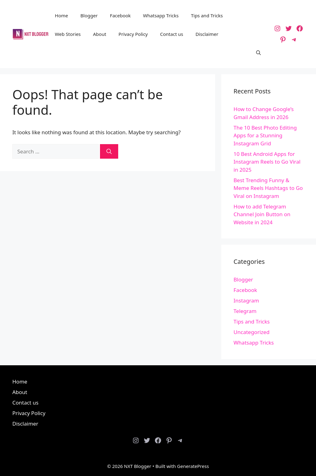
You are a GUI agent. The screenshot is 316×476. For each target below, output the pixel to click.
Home (61, 15)
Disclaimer (206, 34)
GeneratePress (193, 466)
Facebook (120, 15)
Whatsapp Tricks (161, 15)
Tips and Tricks (207, 15)
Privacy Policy (133, 34)
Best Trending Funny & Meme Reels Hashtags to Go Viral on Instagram (268, 188)
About (99, 34)
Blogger (89, 15)
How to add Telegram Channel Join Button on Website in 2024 (262, 214)
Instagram (246, 300)
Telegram (245, 311)
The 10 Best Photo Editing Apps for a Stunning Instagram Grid (265, 135)
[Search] (109, 151)
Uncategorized (252, 332)
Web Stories (68, 34)
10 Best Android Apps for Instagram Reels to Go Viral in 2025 (267, 161)
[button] (258, 52)
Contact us (171, 34)
